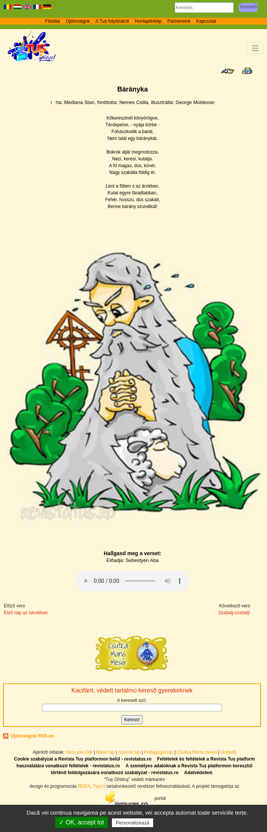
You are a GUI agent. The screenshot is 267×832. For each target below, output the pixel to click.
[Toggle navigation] (255, 48)
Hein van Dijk (79, 752)
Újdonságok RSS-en (32, 736)
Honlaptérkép (148, 21)
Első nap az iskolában (26, 612)
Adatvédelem (198, 772)
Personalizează (132, 823)
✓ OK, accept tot (81, 822)
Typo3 (99, 786)
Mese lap (105, 752)
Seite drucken (247, 70)
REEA (84, 786)
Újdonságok (78, 21)
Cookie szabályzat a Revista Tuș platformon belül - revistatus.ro (82, 759)
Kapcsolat (206, 21)
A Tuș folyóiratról (112, 21)
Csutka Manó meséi (197, 752)
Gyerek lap (129, 752)
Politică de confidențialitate (188, 823)
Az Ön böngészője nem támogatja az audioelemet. (132, 581)
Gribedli (228, 752)
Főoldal (52, 21)
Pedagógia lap (159, 752)
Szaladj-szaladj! (234, 612)
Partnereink (178, 21)
